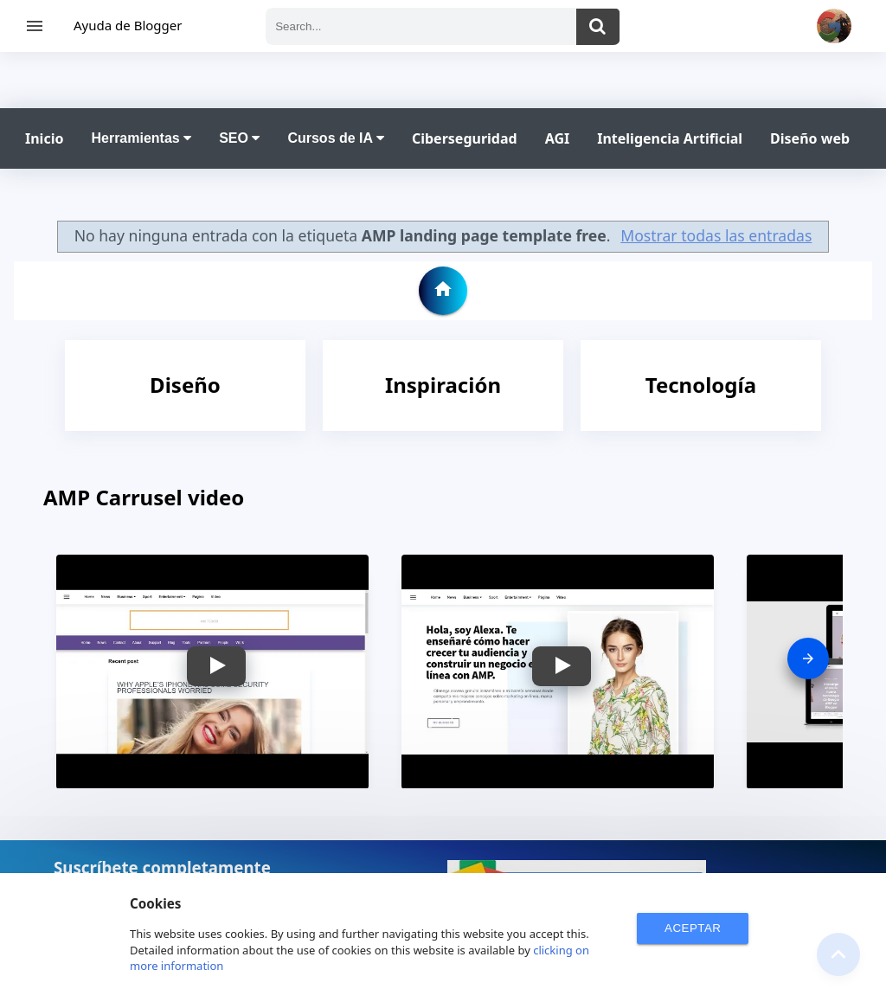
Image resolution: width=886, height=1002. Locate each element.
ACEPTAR (692, 928)
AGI (557, 138)
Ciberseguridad (464, 138)
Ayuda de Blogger (128, 25)
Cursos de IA (335, 138)
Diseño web (810, 138)
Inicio (44, 138)
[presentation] (808, 658)
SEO (239, 138)
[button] (216, 666)
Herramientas (141, 138)
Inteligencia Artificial (669, 138)
